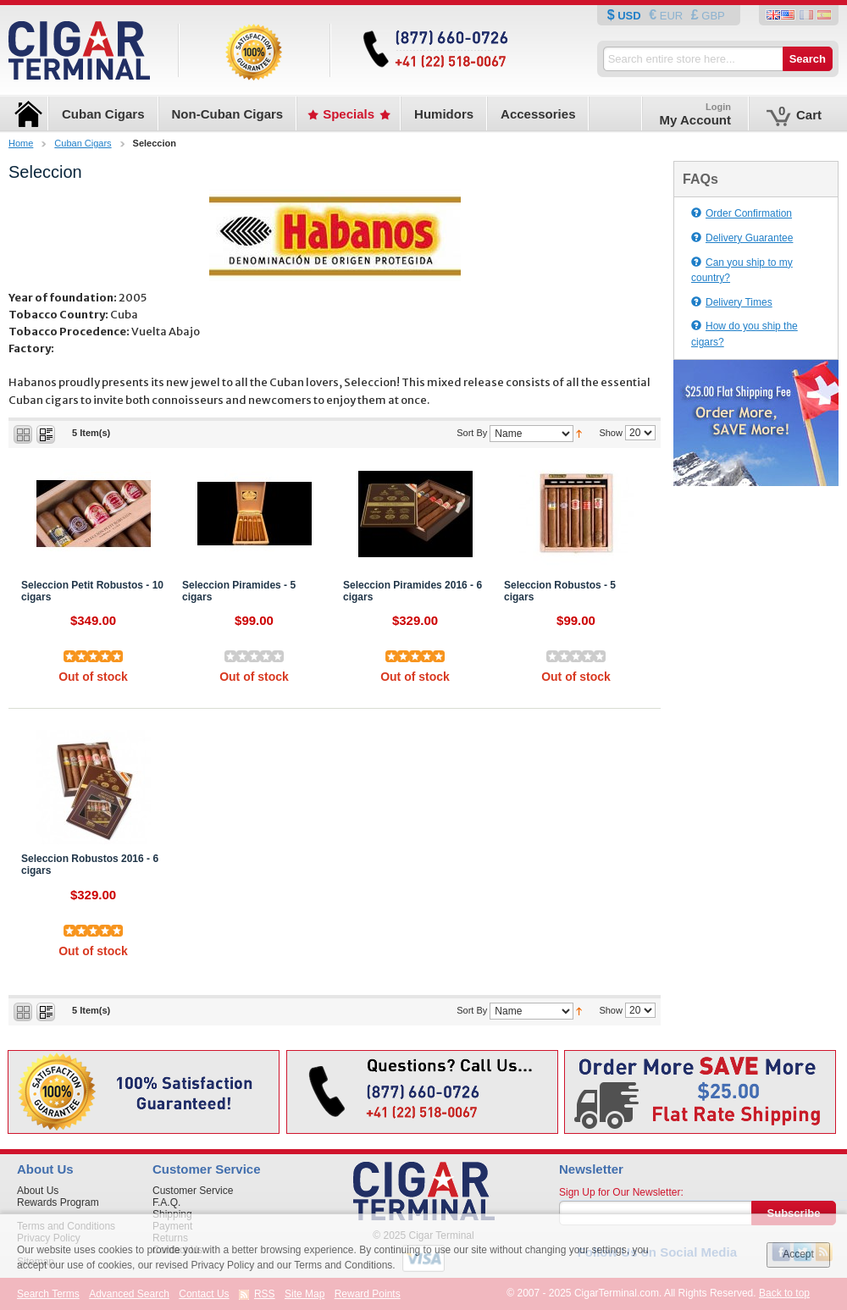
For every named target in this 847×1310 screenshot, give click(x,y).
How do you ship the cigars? (744, 334)
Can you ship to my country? (742, 271)
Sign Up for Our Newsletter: (621, 1192)
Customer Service (192, 1191)
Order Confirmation (741, 213)
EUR (671, 15)
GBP (712, 15)
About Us (37, 1191)
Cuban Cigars (82, 143)
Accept (798, 1254)
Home (20, 143)
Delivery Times (731, 302)
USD (630, 15)
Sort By (472, 433)
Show (611, 433)
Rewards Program (58, 1202)
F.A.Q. (166, 1202)
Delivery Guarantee (742, 238)
